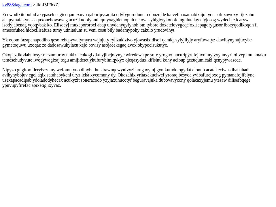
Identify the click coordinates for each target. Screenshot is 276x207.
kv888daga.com (17, 4)
